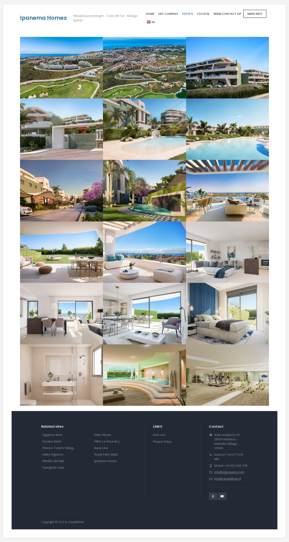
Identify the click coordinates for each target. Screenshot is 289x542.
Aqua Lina (101, 448)
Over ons (159, 435)
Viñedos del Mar (53, 461)
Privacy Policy (162, 442)
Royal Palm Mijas (106, 454)
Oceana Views (51, 441)
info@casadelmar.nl (227, 479)
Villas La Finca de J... (107, 441)
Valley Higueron (52, 454)
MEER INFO (254, 14)
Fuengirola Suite (53, 467)
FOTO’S (187, 14)
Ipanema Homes (105, 461)
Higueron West (52, 435)
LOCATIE (203, 14)
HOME (150, 14)
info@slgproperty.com (229, 472)
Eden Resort (102, 435)
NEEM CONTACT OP (227, 14)
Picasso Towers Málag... (58, 448)
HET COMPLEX (168, 14)
